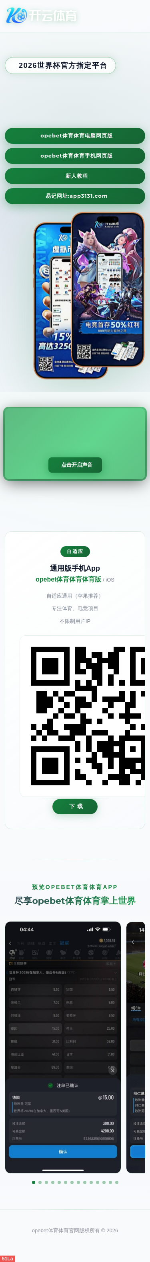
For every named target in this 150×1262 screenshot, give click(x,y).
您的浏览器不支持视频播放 (75, 443)
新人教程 (77, 175)
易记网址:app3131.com (77, 196)
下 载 (76, 806)
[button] (33, 1182)
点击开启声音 (76, 465)
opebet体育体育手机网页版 (76, 155)
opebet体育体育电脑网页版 (76, 135)
